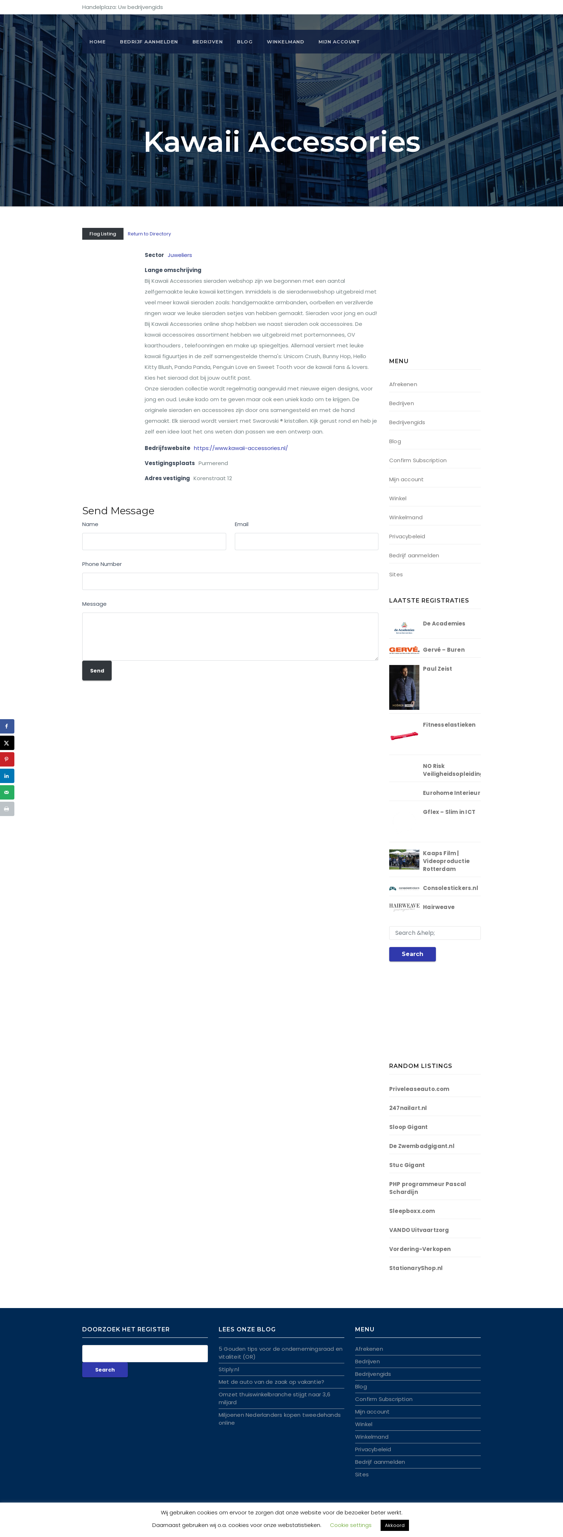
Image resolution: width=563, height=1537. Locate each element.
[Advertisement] (434, 294)
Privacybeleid (407, 536)
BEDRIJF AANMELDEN (149, 41)
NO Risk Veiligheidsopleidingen (457, 770)
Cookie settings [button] (351, 1525)
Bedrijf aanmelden (414, 555)
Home (97, 41)
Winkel (397, 498)
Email (241, 524)
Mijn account (339, 41)
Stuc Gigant (407, 1165)
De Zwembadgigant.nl (422, 1146)
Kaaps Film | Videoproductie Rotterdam (446, 861)
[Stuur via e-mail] (7, 792)
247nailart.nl (408, 1108)
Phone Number (102, 564)
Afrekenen (403, 384)
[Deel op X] (7, 743)
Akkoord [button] (395, 1525)
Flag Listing (102, 233)
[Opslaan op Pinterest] (7, 759)
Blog (244, 41)
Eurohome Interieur (451, 793)
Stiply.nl (229, 1369)
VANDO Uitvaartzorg (419, 1230)
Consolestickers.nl (450, 888)
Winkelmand (285, 41)
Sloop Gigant (408, 1127)
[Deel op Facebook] (7, 726)
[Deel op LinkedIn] (7, 776)
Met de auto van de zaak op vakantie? (271, 1382)
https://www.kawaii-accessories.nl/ (241, 448)
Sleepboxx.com (412, 1211)
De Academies (444, 623)
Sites (396, 574)
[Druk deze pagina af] (7, 809)
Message (94, 604)
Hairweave (439, 907)
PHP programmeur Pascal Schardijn (427, 1188)
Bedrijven (207, 41)
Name (90, 524)
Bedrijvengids (407, 422)
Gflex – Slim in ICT (449, 812)
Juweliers (180, 255)
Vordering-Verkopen (420, 1249)
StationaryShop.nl (416, 1268)
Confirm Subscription (418, 460)
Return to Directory (149, 233)
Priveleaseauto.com (419, 1089)
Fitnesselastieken (449, 724)
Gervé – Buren (444, 649)
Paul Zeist (437, 669)
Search (412, 954)
